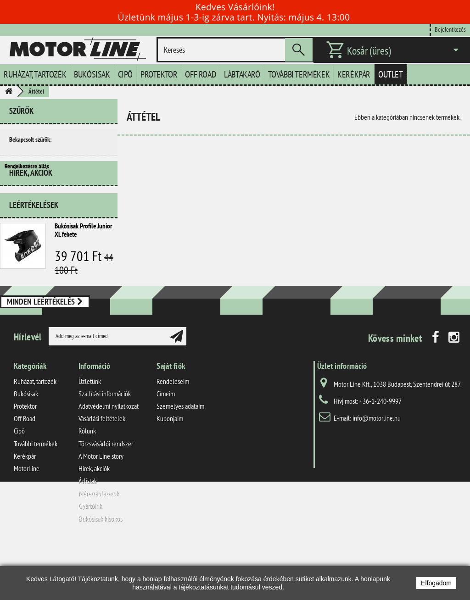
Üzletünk (89, 436)
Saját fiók (171, 421)
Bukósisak (92, 74)
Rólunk (87, 486)
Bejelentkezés (450, 29)
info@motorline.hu (376, 473)
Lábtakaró (242, 74)
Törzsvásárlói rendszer (105, 498)
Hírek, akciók (30, 201)
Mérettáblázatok (98, 548)
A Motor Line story (100, 511)
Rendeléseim (173, 436)
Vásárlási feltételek (101, 473)
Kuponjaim (170, 473)
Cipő (125, 74)
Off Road (200, 74)
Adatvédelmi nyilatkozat (108, 461)
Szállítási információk (104, 448)
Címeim (166, 448)
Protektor (158, 74)
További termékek (299, 74)
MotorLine (26, 523)
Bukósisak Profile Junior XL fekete (83, 255)
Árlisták (87, 535)
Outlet (390, 74)
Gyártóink (90, 561)
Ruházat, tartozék (35, 74)
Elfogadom (436, 583)
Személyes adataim (180, 461)
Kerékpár (353, 74)
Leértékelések (33, 230)
